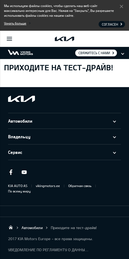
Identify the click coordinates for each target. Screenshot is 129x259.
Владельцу (19, 136)
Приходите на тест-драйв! (74, 227)
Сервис (15, 152)
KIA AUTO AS (17, 186)
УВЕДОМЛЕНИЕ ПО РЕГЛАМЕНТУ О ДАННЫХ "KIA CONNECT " (48, 249)
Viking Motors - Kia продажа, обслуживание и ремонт (10, 227)
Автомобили (20, 120)
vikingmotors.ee (48, 186)
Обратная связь (79, 186)
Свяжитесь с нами (94, 53)
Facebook (10, 172)
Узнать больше (15, 23)
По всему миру (19, 191)
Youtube (24, 172)
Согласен (121, 6)
